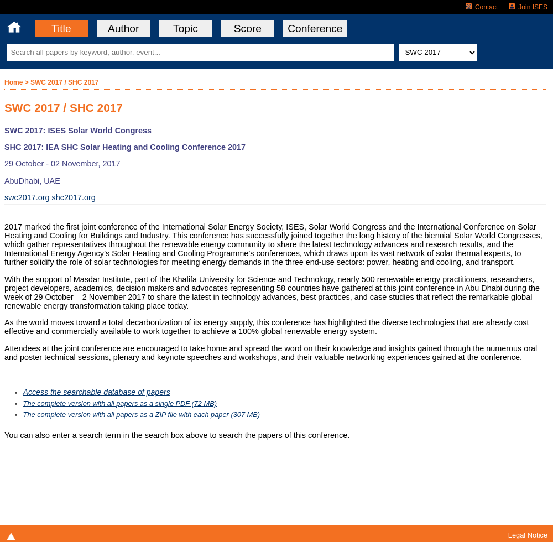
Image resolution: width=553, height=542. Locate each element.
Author (123, 28)
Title (61, 28)
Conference (315, 28)
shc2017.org (74, 197)
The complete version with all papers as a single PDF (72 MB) (120, 403)
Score (248, 28)
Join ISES (528, 7)
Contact (482, 7)
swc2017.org (27, 197)
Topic (185, 28)
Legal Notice (527, 535)
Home (13, 82)
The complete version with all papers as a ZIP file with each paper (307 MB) (141, 414)
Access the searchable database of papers (96, 392)
